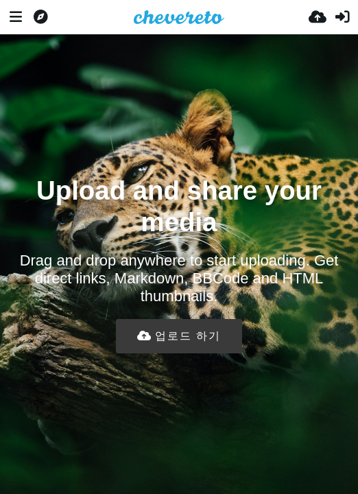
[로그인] (342, 17)
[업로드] (317, 17)
